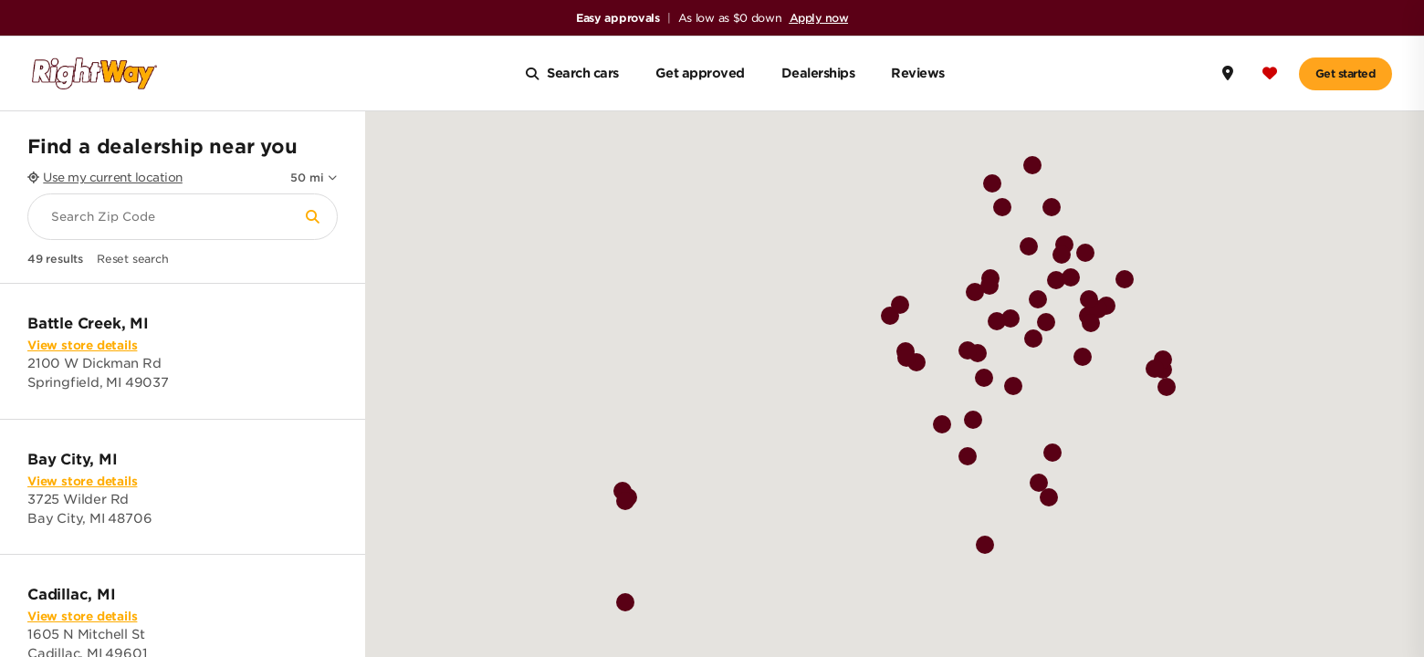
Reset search (133, 259)
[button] (1028, 309)
